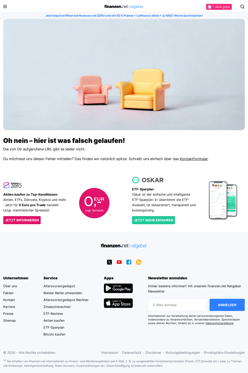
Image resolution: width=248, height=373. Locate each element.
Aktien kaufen (54, 320)
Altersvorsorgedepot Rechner (66, 300)
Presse (8, 314)
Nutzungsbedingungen (182, 352)
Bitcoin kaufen (54, 334)
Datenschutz (131, 352)
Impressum (110, 352)
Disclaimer (153, 352)
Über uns (10, 286)
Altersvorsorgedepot (59, 286)
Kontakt (9, 300)
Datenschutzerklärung (219, 323)
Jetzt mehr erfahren (153, 220)
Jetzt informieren (22, 220)
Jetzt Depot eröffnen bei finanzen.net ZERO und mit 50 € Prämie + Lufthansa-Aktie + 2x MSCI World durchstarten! (124, 15)
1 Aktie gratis (219, 7)
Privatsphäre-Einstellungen (224, 352)
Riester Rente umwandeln (62, 293)
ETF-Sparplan (53, 327)
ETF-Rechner (53, 314)
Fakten (8, 293)
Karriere (9, 307)
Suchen (242, 6)
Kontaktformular (194, 159)
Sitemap (9, 320)
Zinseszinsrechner (57, 307)
